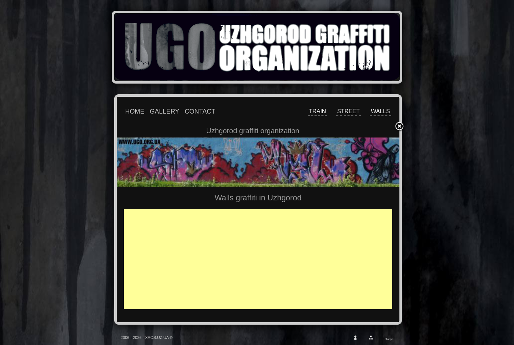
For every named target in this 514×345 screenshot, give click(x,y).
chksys (389, 339)
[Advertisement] (263, 259)
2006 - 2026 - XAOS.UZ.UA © (147, 337)
